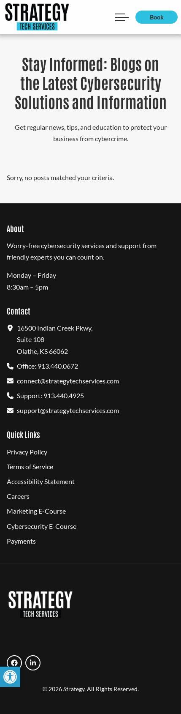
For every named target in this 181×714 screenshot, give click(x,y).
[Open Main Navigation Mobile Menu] (122, 17)
